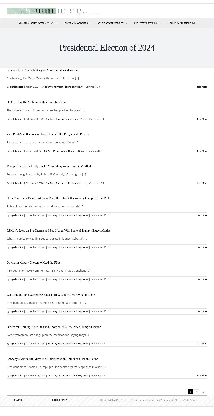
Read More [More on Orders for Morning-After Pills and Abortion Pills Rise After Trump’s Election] (201, 343)
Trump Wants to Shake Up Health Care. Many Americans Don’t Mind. (49, 166)
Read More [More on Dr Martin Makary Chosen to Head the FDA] (201, 279)
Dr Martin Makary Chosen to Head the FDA (33, 262)
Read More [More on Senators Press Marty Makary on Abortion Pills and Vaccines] (201, 86)
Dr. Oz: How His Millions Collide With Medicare (36, 102)
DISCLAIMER (16, 400)
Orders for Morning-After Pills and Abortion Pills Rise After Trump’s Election (54, 327)
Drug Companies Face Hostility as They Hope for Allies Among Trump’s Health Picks (59, 198)
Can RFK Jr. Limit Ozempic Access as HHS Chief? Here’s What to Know (51, 294)
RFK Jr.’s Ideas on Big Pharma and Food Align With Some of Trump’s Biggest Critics (58, 230)
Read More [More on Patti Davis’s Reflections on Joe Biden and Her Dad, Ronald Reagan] (201, 150)
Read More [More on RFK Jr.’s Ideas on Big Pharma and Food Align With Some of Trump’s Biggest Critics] (201, 247)
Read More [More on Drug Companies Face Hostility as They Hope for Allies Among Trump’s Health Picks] (201, 215)
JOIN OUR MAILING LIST (62, 400)
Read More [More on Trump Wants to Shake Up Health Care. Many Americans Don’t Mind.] (201, 183)
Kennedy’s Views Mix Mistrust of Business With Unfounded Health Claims (52, 359)
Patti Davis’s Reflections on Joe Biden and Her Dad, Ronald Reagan (48, 134)
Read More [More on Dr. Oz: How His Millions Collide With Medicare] (201, 118)
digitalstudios (16, 86)
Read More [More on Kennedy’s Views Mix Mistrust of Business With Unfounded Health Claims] (201, 375)
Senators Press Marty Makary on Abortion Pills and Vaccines (43, 70)
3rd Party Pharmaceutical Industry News (62, 86)
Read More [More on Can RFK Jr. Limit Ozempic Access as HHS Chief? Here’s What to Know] (201, 311)
